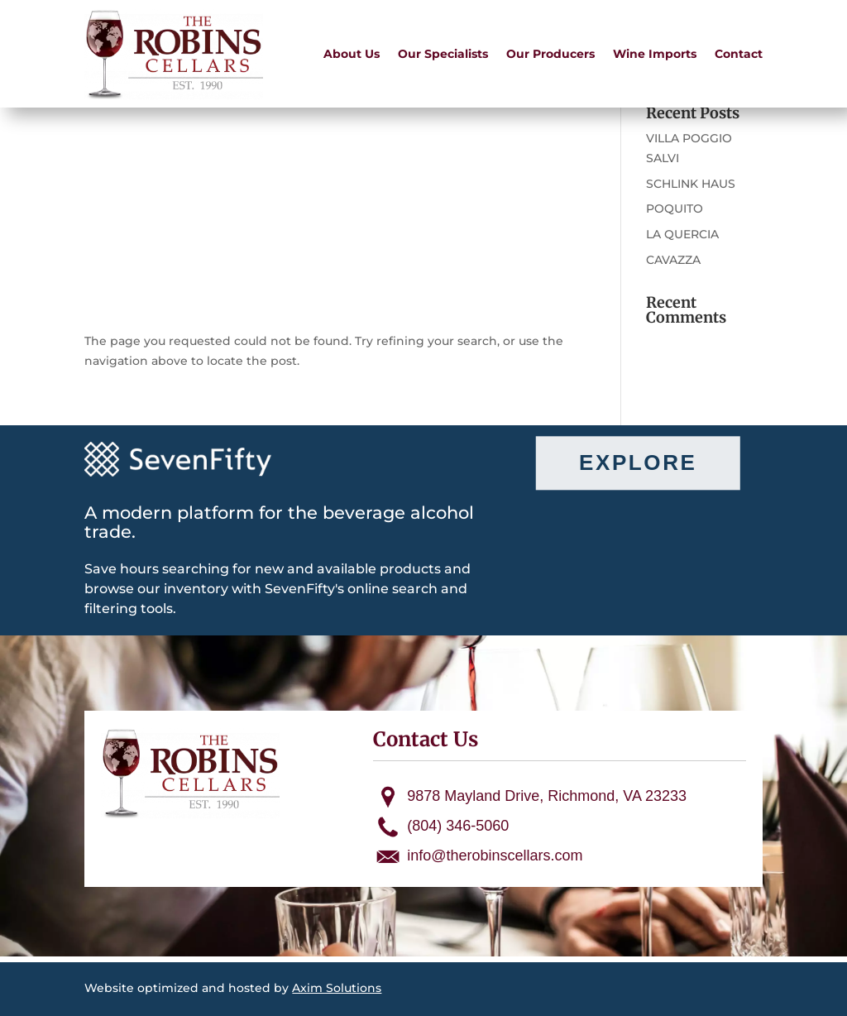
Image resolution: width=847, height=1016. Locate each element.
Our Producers (550, 53)
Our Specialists (443, 53)
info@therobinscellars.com (494, 855)
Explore (637, 462)
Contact (739, 53)
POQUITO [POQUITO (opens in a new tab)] (674, 208)
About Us (351, 53)
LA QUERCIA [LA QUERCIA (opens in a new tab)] (682, 234)
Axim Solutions (336, 987)
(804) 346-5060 (458, 825)
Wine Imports (654, 53)
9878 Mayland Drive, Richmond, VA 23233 (547, 796)
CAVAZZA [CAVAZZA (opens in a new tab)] (673, 259)
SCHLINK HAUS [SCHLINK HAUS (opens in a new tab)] (690, 183)
